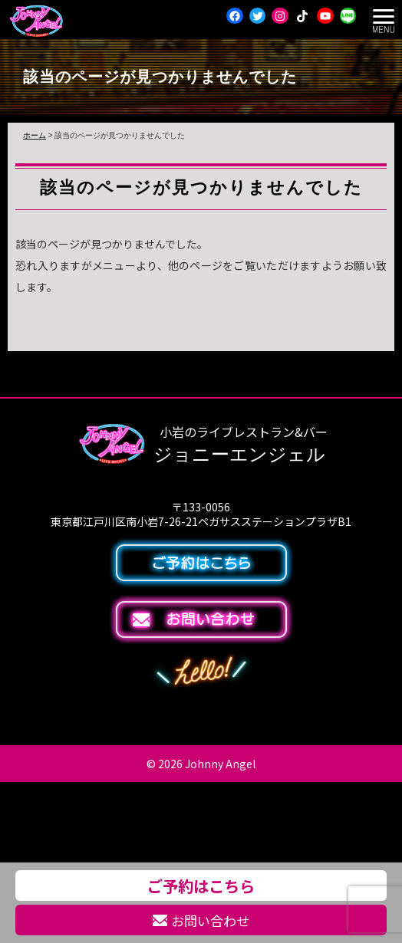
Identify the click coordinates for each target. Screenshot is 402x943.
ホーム (34, 135)
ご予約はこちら (201, 885)
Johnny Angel (220, 763)
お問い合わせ (201, 920)
